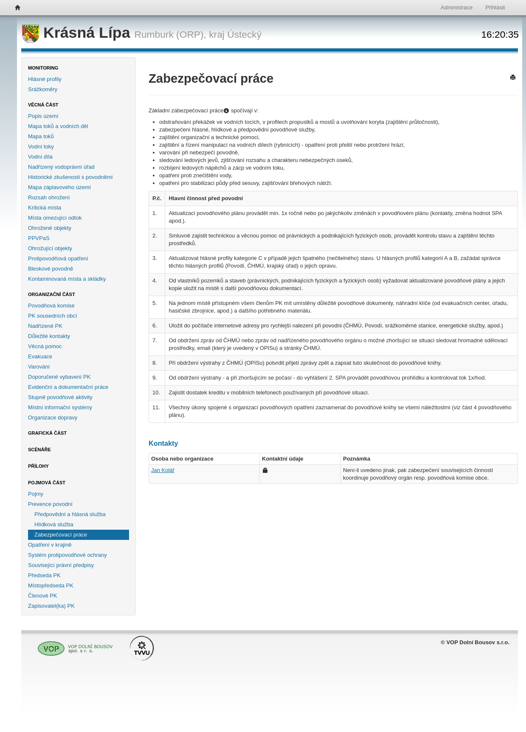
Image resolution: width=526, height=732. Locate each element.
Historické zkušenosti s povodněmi (70, 177)
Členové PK (42, 595)
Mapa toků (41, 136)
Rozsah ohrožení (49, 197)
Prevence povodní (50, 504)
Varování (39, 366)
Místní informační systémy (60, 407)
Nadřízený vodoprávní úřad (61, 167)
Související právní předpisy (61, 565)
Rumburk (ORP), (170, 34)
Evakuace (40, 356)
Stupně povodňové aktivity (60, 397)
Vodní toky (41, 146)
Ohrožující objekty (50, 248)
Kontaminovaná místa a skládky (67, 279)
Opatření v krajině (50, 545)
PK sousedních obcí (52, 316)
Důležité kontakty (49, 336)
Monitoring (43, 67)
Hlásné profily (45, 79)
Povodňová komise (51, 305)
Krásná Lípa (78, 32)
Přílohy (38, 466)
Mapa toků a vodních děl (58, 126)
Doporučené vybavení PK (59, 377)
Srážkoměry (42, 89)
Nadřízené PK (45, 326)
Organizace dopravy (52, 417)
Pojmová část (46, 482)
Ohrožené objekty (49, 228)
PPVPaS (39, 238)
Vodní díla (40, 157)
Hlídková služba (53, 524)
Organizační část (51, 294)
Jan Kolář (162, 470)
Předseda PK (44, 575)
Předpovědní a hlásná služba (70, 514)
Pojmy (35, 494)
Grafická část (47, 433)
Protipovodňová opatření (58, 258)
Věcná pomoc (45, 346)
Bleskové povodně (50, 268)
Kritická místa (44, 207)
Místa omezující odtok (55, 218)
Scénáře (39, 449)
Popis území (43, 116)
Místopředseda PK (50, 585)
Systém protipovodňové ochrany (67, 555)
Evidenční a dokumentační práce (68, 387)
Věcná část (43, 104)
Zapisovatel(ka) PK (51, 606)
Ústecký (244, 34)
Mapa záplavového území (59, 187)
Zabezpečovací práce (60, 534)
